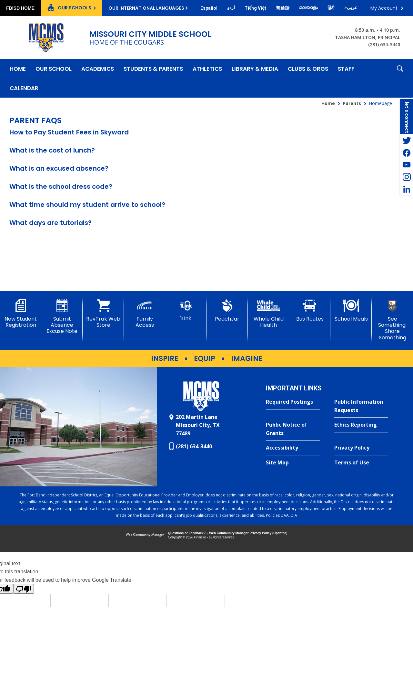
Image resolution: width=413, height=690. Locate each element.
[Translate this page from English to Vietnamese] (255, 8)
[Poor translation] (23, 589)
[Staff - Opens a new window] (346, 68)
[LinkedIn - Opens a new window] (406, 189)
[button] (400, 78)
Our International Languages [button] (146, 8)
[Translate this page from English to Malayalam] (308, 7)
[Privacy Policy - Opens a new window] (361, 448)
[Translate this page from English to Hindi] (331, 8)
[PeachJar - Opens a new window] (227, 310)
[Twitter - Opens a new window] (406, 140)
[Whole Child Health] (268, 313)
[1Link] (185, 310)
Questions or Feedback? (187, 533)
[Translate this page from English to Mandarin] (283, 8)
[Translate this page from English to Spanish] (209, 8)
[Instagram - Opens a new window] (406, 177)
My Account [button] (384, 8)
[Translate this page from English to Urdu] (231, 7)
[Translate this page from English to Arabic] (350, 7)
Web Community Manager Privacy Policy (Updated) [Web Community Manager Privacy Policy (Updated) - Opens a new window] (248, 533)
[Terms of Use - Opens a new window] (361, 462)
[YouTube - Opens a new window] (406, 165)
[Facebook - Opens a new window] (406, 152)
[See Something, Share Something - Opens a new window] (392, 319)
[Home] (18, 68)
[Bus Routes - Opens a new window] (309, 310)
